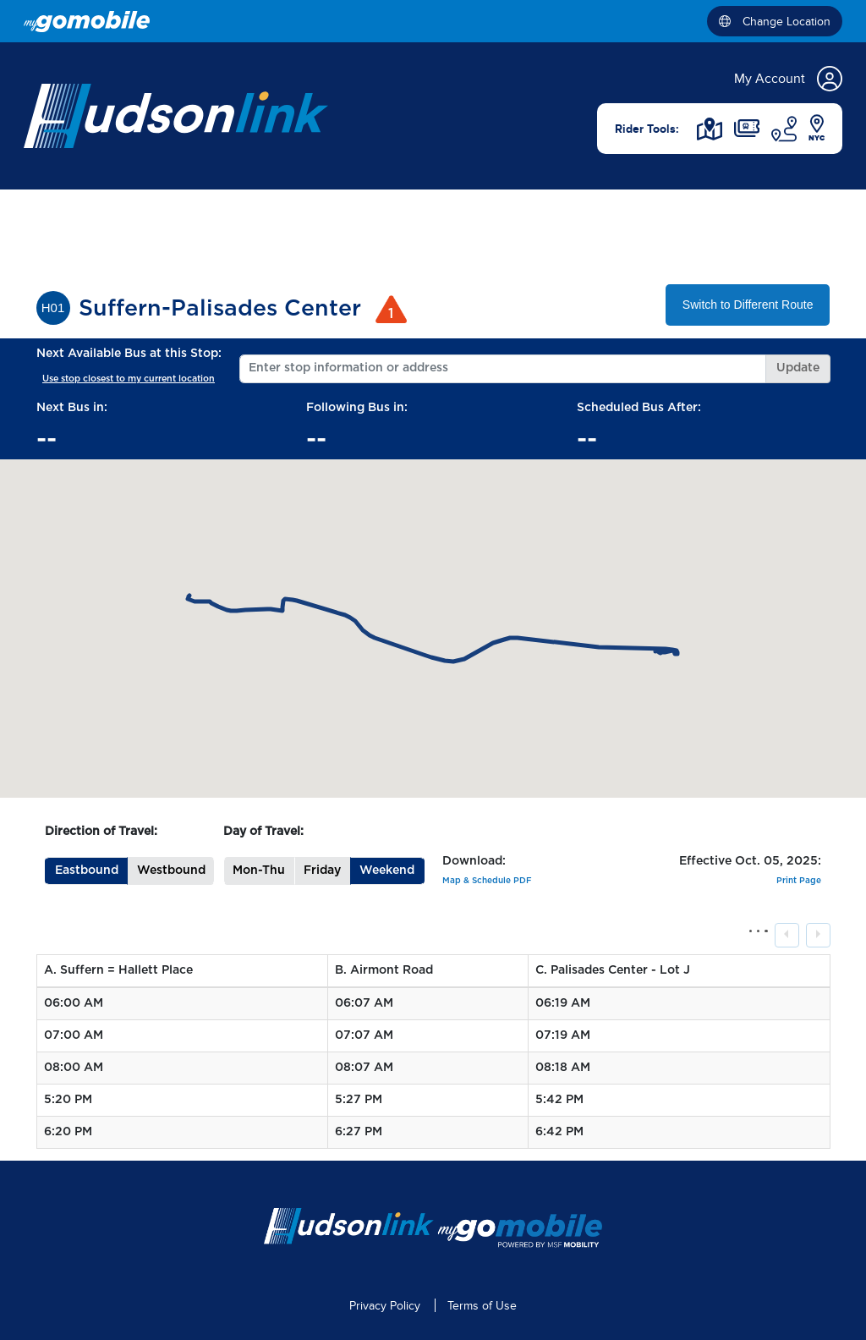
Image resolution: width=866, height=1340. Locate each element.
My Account (788, 78)
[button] (86, 871)
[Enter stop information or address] (502, 368)
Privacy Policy (384, 1306)
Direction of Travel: (101, 832)
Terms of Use (482, 1306)
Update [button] (797, 368)
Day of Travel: (263, 832)
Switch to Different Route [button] (748, 304)
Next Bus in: (71, 408)
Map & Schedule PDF (487, 880)
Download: (474, 861)
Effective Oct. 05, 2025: (750, 861)
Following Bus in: (357, 408)
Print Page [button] (798, 880)
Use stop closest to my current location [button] (128, 378)
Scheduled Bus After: (639, 408)
